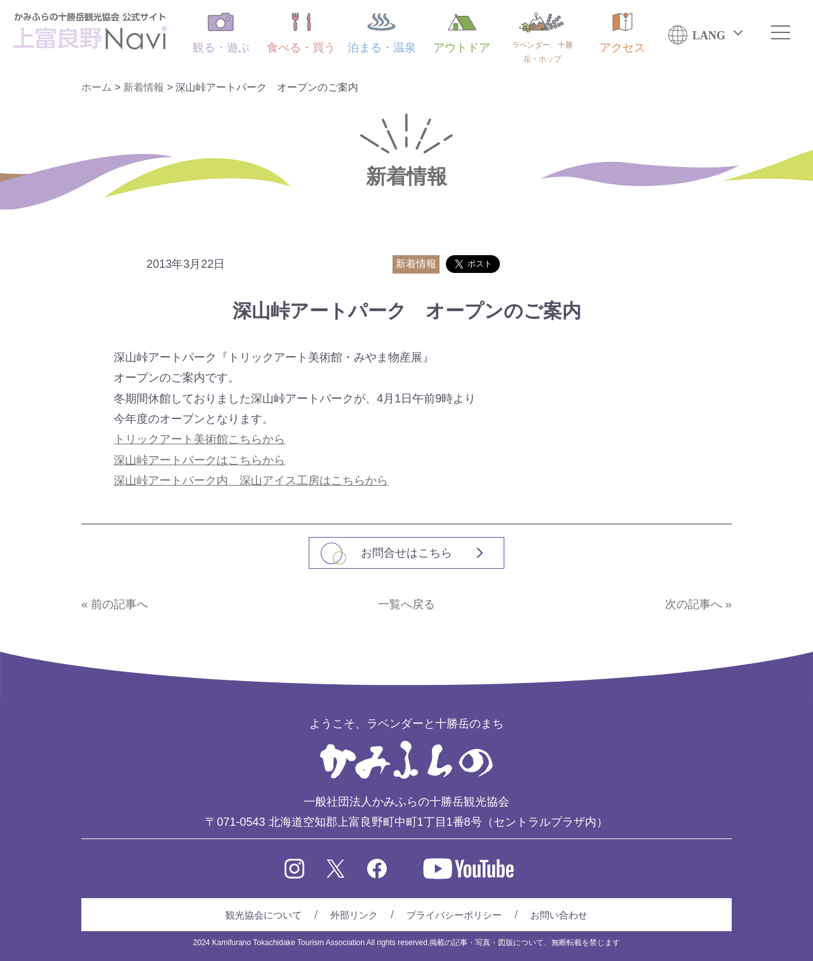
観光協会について (263, 915)
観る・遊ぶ (221, 33)
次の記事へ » (698, 604)
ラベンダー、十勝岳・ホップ (542, 38)
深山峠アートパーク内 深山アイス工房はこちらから (251, 480)
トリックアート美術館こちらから (199, 439)
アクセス (622, 33)
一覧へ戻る (406, 604)
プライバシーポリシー (454, 915)
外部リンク (354, 915)
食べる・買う (301, 33)
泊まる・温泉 (381, 33)
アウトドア (461, 33)
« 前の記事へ (114, 604)
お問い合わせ (559, 915)
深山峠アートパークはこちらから (199, 460)
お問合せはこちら (406, 553)
